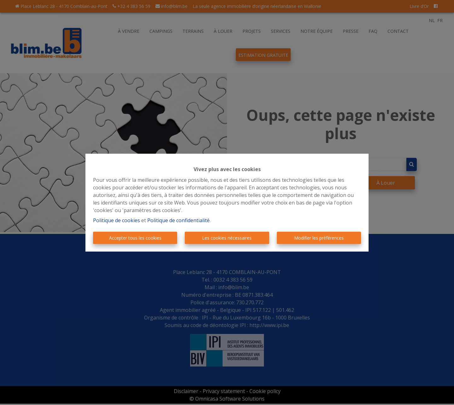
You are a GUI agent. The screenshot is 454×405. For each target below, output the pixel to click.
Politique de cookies (116, 220)
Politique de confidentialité (178, 220)
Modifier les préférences (319, 238)
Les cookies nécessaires (227, 238)
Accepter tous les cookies (135, 238)
